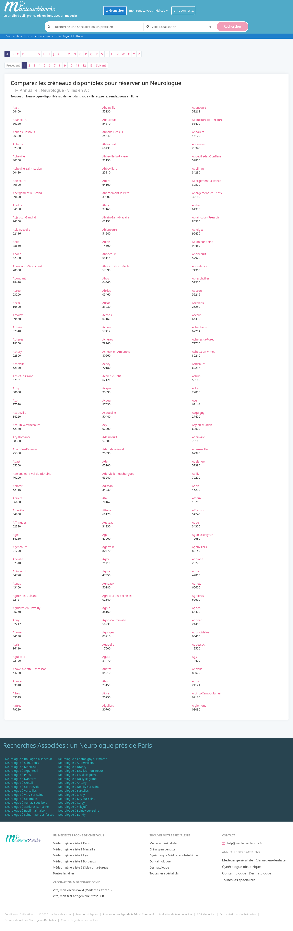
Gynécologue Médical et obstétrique (174, 855)
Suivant (101, 65)
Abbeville (19, 156)
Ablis (16, 242)
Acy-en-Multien (202, 425)
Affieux (196, 498)
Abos (105, 278)
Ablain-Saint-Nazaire (115, 217)
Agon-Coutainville (114, 620)
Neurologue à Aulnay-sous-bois (26, 802)
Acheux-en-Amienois (116, 352)
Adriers (17, 498)
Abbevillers (109, 168)
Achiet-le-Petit (111, 376)
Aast (16, 107)
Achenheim (199, 327)
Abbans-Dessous (24, 132)
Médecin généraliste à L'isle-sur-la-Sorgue (80, 867)
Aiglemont (199, 705)
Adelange (198, 461)
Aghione (197, 559)
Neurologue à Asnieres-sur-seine (27, 807)
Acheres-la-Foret (203, 339)
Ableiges (197, 229)
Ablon (106, 242)
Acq (194, 400)
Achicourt (198, 364)
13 (91, 65)
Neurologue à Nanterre (20, 779)
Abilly (106, 205)
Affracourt (199, 510)
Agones (18, 632)
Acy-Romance (22, 437)
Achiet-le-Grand (23, 376)
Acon (16, 400)
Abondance (199, 266)
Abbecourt (20, 144)
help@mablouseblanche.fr (242, 843)
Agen (105, 535)
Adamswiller (200, 449)
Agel (16, 535)
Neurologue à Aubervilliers (76, 763)
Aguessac (198, 644)
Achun (196, 376)
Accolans (198, 303)
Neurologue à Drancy (72, 767)
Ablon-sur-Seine (202, 242)
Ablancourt (109, 229)
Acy (104, 425)
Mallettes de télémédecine (175, 914)
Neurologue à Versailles (21, 790)
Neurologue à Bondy (72, 814)
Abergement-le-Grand (27, 193)
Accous (196, 315)
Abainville (108, 107)
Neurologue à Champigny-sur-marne (82, 759)
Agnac (196, 571)
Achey (106, 364)
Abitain (196, 205)
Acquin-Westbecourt (26, 425)
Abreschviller (200, 278)
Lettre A (78, 36)
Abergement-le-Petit (115, 193)
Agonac (197, 620)
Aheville (197, 669)
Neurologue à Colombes (21, 799)
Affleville (18, 510)
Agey (105, 559)
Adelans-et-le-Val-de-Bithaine (32, 474)
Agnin (106, 608)
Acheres (18, 339)
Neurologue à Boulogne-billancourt (28, 759)
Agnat (17, 583)
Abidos (17, 205)
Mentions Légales (87, 914)
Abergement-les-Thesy (207, 193)
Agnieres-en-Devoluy (26, 608)
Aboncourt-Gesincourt (27, 266)
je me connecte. (183, 10)
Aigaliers (108, 705)
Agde (195, 522)
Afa (104, 498)
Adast (16, 461)
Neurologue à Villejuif (72, 807)
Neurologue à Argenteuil (21, 771)
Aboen (17, 254)
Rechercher (232, 26)
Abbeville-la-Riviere (115, 156)
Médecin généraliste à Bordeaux (74, 861)
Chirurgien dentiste (162, 849)
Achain (17, 327)
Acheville (18, 364)
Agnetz (196, 583)
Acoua (106, 400)
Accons (107, 315)
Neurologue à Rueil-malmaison (25, 810)
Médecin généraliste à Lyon (71, 855)
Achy (16, 388)
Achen (106, 327)
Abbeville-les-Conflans (206, 156)
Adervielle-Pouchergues (118, 474)
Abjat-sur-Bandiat (24, 217)
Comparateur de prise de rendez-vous (29, 36)
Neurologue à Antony (72, 783)
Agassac (107, 522)
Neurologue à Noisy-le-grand (77, 779)
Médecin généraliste (163, 843)
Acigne (106, 388)
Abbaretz (198, 132)
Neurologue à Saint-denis (22, 763)
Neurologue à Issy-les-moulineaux (81, 771)
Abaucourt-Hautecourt (207, 120)
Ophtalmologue (160, 861)
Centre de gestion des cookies (79, 920)
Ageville (18, 559)
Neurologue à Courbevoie (22, 787)
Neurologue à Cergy (71, 802)
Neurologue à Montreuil (21, 767)
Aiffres (17, 705)
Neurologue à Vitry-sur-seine (24, 795)
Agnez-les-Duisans (25, 596)
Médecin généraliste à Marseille (74, 849)
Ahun (105, 681)
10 (70, 65)
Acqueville (19, 413)
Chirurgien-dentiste (270, 860)
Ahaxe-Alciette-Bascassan (29, 669)
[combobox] (182, 27)
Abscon (197, 291)
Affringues (20, 522)
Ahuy (195, 681)
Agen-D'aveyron (202, 535)
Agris (16, 644)
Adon (195, 486)
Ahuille (17, 681)
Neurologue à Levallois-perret (78, 775)
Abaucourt (109, 120)
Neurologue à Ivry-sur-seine (76, 799)
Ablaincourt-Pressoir (205, 217)
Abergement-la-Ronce (206, 181)
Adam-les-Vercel (113, 449)
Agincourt (19, 571)
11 (77, 65)
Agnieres (198, 596)
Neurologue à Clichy (71, 795)
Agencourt (20, 547)
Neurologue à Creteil (19, 783)
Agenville (108, 547)
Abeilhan (198, 168)
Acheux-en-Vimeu (204, 352)
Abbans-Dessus (112, 132)
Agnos (196, 608)
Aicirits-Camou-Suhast (207, 693)
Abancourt (199, 107)
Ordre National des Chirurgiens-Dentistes (30, 920)
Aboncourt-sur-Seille (116, 266)
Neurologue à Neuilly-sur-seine (78, 787)
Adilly (195, 474)
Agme (106, 571)
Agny (16, 620)
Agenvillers (199, 547)
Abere (106, 181)
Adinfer (17, 486)
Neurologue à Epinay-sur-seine (78, 810)
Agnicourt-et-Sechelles (117, 596)
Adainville (198, 437)
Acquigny (198, 413)
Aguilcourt (19, 657)
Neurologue (63, 36)
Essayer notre (128, 914)
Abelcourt (19, 181)
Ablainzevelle (21, 229)
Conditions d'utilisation (18, 914)
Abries (106, 291)
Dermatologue (159, 867)
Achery (17, 352)
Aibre (105, 693)
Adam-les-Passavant (26, 449)
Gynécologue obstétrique (241, 866)
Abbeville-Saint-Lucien (27, 168)
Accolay (18, 315)
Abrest (17, 291)
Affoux (106, 510)
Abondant (19, 278)
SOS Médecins (205, 914)
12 (84, 65)
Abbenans (199, 144)
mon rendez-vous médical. (149, 10)
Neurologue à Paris (18, 775)
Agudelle (108, 644)
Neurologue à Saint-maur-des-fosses (29, 814)
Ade (104, 461)
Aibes (16, 693)
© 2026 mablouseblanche (55, 914)
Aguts (106, 657)
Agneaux (108, 583)
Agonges (108, 632)
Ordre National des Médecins (238, 914)
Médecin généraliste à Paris (71, 843)
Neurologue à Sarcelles (73, 790)
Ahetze (107, 669)
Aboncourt (109, 254)
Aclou (195, 388)
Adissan (107, 486)
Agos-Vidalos (200, 632)
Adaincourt (109, 437)
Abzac (17, 303)
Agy (194, 657)
